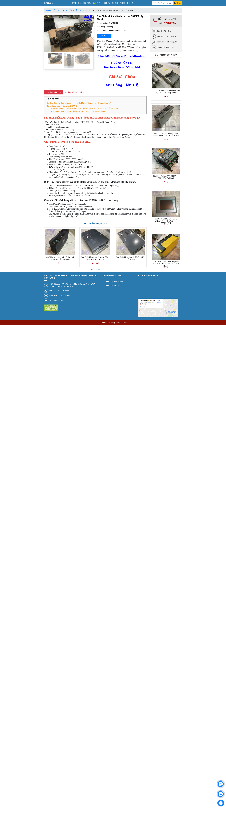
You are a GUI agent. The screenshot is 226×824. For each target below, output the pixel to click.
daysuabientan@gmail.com (59, 295)
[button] (48, 33)
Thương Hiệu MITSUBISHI (117, 30)
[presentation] (46, 245)
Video (122, 3)
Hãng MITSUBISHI (81, 10)
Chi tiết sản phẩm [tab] (54, 92)
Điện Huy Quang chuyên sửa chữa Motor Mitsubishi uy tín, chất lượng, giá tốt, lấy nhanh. (85, 108)
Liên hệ (130, 3)
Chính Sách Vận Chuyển (114, 282)
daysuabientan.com (56, 300)
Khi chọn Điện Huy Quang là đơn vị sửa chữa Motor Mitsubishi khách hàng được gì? (79, 103)
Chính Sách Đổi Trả (112, 285)
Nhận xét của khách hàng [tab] (77, 92)
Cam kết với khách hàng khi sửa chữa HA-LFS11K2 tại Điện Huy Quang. (78, 111)
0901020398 (170, 23)
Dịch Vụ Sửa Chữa (65, 10)
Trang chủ (76, 3)
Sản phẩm (97, 3)
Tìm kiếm (177, 3)
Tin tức (115, 3)
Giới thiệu (87, 3)
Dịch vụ (107, 3)
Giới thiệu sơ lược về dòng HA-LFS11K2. (62, 106)
